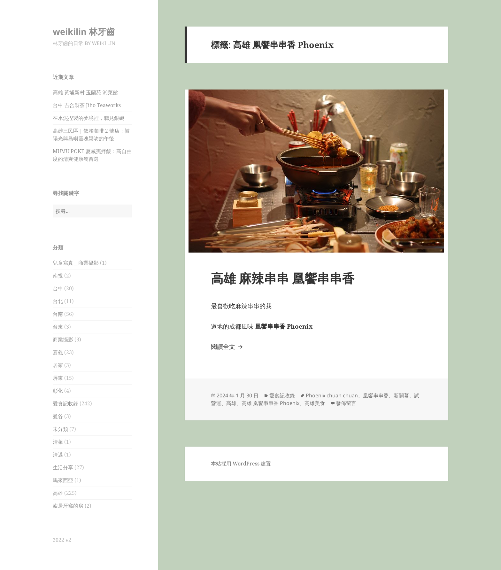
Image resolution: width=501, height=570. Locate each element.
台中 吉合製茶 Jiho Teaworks (87, 105)
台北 (58, 301)
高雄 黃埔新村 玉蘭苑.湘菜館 (85, 92)
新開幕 (401, 395)
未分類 (60, 429)
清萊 (58, 441)
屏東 (58, 377)
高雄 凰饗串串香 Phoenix (270, 403)
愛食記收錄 (65, 403)
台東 (58, 326)
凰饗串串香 (376, 395)
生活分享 (63, 467)
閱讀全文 (227, 346)
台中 (58, 288)
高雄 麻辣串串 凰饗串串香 (282, 277)
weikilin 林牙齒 (84, 31)
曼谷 (58, 416)
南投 (58, 275)
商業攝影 (63, 339)
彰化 (58, 390)
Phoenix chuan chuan (332, 395)
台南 (58, 313)
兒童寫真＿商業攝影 (76, 262)
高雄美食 (314, 403)
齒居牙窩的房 (68, 505)
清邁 (58, 454)
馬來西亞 (63, 480)
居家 (58, 365)
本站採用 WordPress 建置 (241, 463)
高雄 (58, 492)
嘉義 (58, 352)
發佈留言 (346, 403)
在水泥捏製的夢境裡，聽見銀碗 (88, 117)
